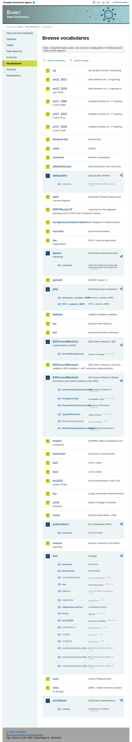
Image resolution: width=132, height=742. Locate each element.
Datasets (11, 39)
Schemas (11, 57)
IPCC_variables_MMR (73, 304)
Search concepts (81, 61)
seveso (57, 543)
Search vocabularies (56, 61)
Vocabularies (14, 63)
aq (54, 70)
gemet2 (57, 280)
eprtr (56, 196)
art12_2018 (60, 88)
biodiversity (60, 139)
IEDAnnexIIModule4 (65, 377)
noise (56, 515)
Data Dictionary (32, 27)
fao (55, 240)
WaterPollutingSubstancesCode (75, 428)
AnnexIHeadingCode (73, 353)
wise (56, 687)
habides (58, 314)
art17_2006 (60, 101)
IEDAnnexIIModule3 (65, 364)
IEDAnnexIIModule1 (65, 341)
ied (55, 332)
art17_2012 (60, 114)
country (66, 709)
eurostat (58, 231)
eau (64, 584)
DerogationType (70, 398)
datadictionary (62, 166)
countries (67, 265)
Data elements (14, 51)
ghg (55, 289)
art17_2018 (60, 126)
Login (98, 2)
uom (55, 678)
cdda (56, 148)
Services (11, 69)
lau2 (55, 471)
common (58, 157)
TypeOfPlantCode (71, 414)
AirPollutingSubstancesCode (75, 389)
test (55, 556)
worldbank (59, 700)
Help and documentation (19, 33)
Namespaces (13, 75)
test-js (65, 613)
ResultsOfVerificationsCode (75, 405)
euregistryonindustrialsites (70, 222)
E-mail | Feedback (16, 731)
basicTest (67, 564)
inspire (57, 440)
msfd (56, 502)
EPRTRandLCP (62, 209)
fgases (57, 253)
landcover (59, 453)
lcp (55, 493)
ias (54, 323)
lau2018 (58, 480)
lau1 (55, 462)
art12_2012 (60, 79)
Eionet (20, 27)
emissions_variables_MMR (75, 297)
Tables (10, 45)
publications (61, 524)
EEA (20, 2)
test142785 (67, 620)
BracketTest (68, 571)
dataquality (60, 175)
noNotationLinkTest (72, 607)
